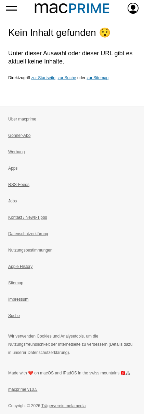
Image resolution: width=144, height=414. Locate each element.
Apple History (20, 266)
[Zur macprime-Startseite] (72, 8)
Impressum (18, 299)
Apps (12, 168)
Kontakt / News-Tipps (27, 217)
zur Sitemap (97, 77)
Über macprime (22, 119)
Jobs (12, 201)
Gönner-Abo (19, 135)
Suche (14, 315)
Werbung (16, 151)
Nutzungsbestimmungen (30, 250)
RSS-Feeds (18, 184)
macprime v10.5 (22, 389)
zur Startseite (43, 77)
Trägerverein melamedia (63, 405)
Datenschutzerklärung (28, 233)
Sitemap (15, 283)
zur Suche (67, 77)
